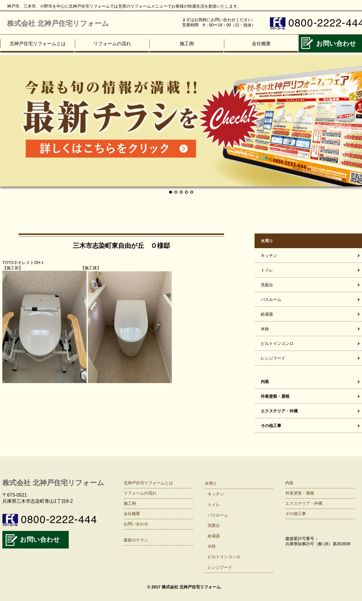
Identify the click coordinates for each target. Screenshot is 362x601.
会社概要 (261, 43)
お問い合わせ (40, 539)
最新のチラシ (136, 540)
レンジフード (220, 567)
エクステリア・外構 (303, 503)
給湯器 (214, 536)
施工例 (187, 43)
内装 (289, 482)
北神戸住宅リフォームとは (37, 43)
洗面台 (214, 525)
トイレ (214, 504)
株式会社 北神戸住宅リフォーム (58, 23)
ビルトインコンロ (224, 556)
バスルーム (218, 515)
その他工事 (295, 513)
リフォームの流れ (112, 43)
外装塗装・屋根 (299, 493)
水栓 (212, 546)
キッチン (216, 494)
